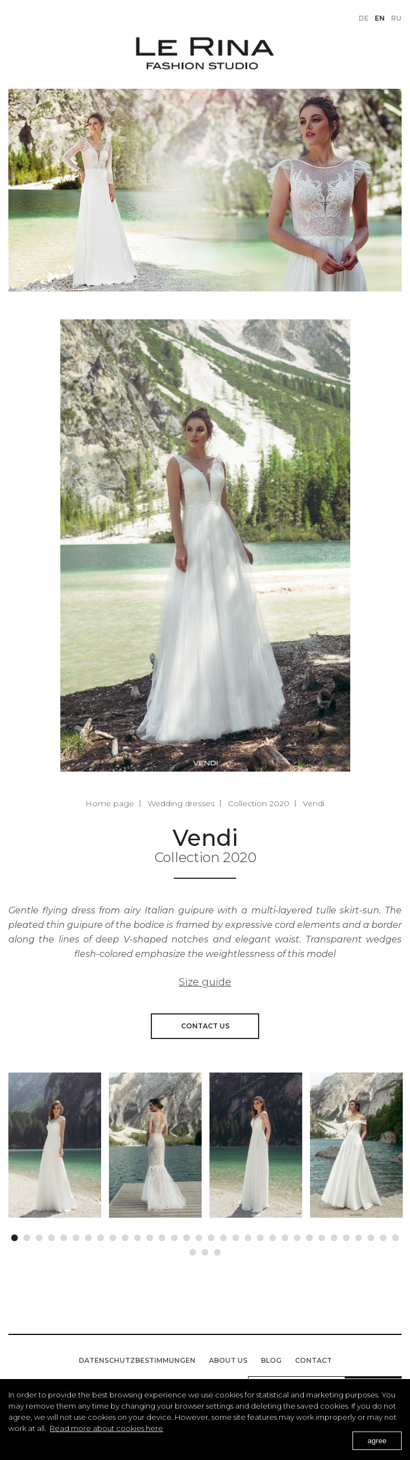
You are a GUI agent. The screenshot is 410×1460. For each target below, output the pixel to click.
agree (377, 1441)
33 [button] (192, 1249)
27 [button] (334, 1235)
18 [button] (223, 1235)
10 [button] (125, 1235)
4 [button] (51, 1235)
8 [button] (100, 1235)
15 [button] (186, 1235)
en (380, 18)
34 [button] (205, 1249)
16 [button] (199, 1235)
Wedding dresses (180, 803)
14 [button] (174, 1235)
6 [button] (76, 1235)
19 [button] (235, 1235)
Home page (109, 803)
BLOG (271, 1360)
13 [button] (162, 1235)
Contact (313, 1360)
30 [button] (371, 1235)
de (364, 18)
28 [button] (346, 1235)
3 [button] (39, 1235)
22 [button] (272, 1235)
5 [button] (63, 1235)
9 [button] (112, 1235)
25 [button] (309, 1235)
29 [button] (358, 1235)
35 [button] (217, 1249)
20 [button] (248, 1235)
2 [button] (26, 1235)
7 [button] (88, 1235)
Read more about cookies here (106, 1428)
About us (228, 1360)
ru (396, 18)
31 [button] (383, 1235)
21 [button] (260, 1235)
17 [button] (211, 1235)
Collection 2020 (258, 803)
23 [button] (285, 1235)
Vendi (314, 803)
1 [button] (14, 1235)
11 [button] (137, 1235)
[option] (54, 1145)
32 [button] (395, 1235)
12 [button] (149, 1235)
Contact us (205, 1026)
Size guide (205, 982)
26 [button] (321, 1235)
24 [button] (297, 1235)
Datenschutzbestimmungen (137, 1360)
